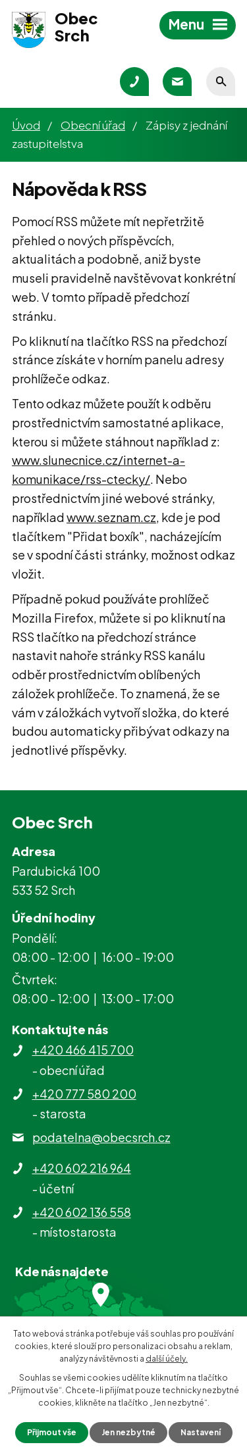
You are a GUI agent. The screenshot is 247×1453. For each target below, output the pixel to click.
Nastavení (200, 1432)
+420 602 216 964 (81, 1168)
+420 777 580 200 (84, 1093)
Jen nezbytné (128, 1432)
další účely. (167, 1359)
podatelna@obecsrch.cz (101, 1137)
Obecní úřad (93, 125)
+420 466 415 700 (83, 1049)
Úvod (26, 125)
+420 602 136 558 (81, 1212)
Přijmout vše (51, 1432)
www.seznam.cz (111, 517)
